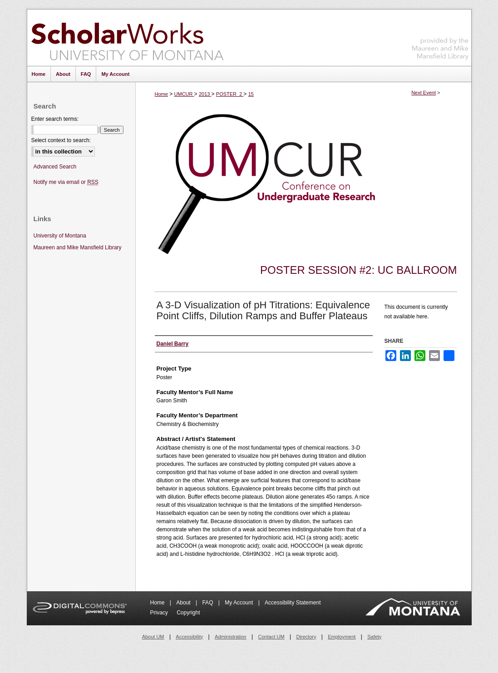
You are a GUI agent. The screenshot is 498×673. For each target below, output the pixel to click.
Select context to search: (61, 140)
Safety (374, 636)
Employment (341, 636)
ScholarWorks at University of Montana (127, 38)
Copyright (188, 612)
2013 (205, 94)
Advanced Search (55, 166)
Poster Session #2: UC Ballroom (358, 270)
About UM (153, 636)
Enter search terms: (55, 119)
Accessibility (189, 636)
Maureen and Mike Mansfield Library (440, 36)
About (184, 602)
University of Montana (60, 236)
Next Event (423, 92)
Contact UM (271, 636)
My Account (239, 602)
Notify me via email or (66, 182)
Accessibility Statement (292, 602)
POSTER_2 (230, 94)
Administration (231, 636)
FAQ (208, 602)
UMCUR (184, 94)
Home (161, 94)
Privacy (160, 612)
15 (251, 94)
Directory (306, 636)
